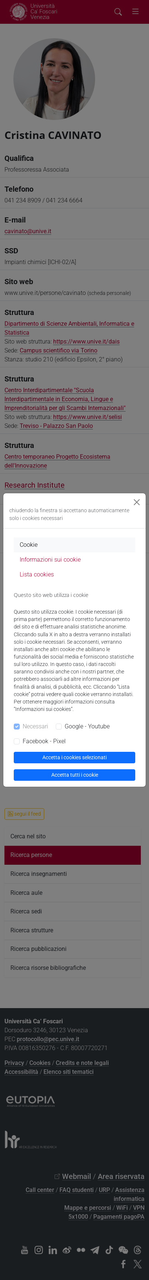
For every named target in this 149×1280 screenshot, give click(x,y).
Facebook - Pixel (44, 741)
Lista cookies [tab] (37, 574)
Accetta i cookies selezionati (74, 757)
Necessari (35, 726)
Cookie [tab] (29, 544)
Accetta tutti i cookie (74, 775)
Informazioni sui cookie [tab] (50, 559)
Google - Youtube (87, 726)
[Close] (137, 502)
